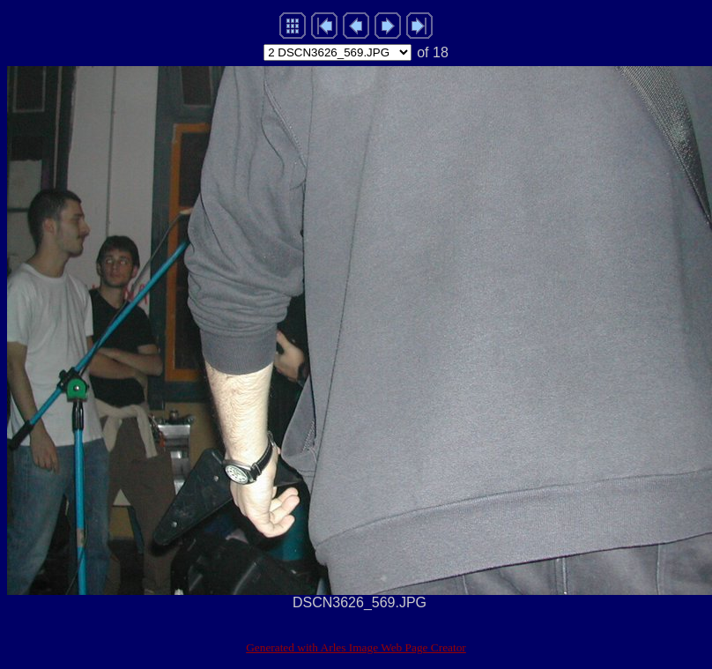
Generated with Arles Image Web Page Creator (356, 647)
